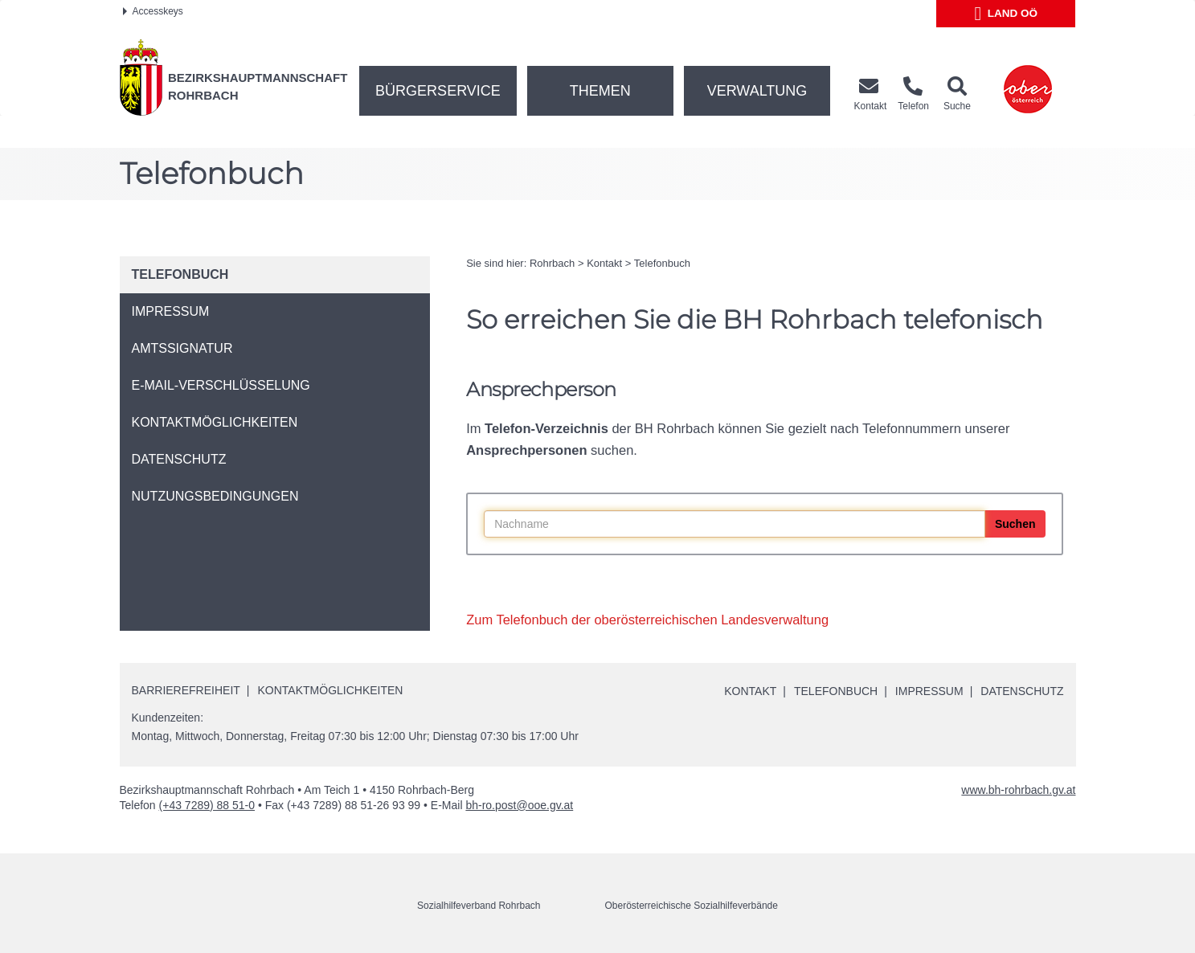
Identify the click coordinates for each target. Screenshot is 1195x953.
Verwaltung (757, 91)
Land (1006, 13)
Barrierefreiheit (186, 690)
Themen (600, 91)
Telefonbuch (662, 263)
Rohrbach (552, 263)
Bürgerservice (438, 91)
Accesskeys (153, 11)
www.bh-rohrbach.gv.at (1018, 789)
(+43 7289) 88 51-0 (207, 805)
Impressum (929, 691)
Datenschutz (1021, 691)
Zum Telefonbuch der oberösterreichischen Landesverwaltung (647, 619)
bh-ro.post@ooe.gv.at (519, 805)
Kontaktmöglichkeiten (330, 690)
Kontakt (604, 263)
